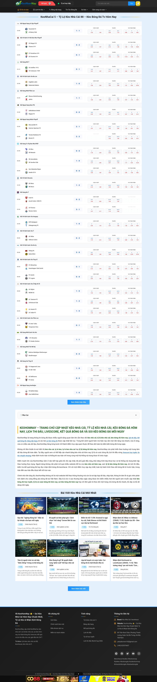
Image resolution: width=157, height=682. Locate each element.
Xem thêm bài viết (78, 589)
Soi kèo (84, 10)
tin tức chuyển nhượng (26, 456)
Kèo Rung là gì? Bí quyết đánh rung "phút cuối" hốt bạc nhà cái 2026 (61, 562)
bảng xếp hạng (34, 441)
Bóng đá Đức (124, 569)
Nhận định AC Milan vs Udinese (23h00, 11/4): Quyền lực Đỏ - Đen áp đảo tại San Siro (126, 520)
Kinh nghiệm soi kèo (63, 527)
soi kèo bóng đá (55, 441)
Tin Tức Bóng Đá (71, 10)
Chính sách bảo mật (57, 624)
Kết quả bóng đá (89, 628)
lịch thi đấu (132, 438)
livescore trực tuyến (131, 452)
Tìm (130, 3)
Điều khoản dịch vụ (57, 628)
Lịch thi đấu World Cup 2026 (93, 641)
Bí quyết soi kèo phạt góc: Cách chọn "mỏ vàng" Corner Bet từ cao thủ (62, 520)
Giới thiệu (54, 620)
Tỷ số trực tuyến (89, 637)
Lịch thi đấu (39, 10)
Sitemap (119, 674)
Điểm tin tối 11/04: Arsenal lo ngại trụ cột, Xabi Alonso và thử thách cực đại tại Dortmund (94, 520)
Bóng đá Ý (124, 527)
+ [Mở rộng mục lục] (136, 415)
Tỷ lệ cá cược (23, 10)
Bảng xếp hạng (55, 10)
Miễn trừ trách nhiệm (58, 632)
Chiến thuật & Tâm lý (31, 524)
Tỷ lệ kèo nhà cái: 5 (90, 620)
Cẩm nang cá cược (99, 10)
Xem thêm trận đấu (78, 402)
